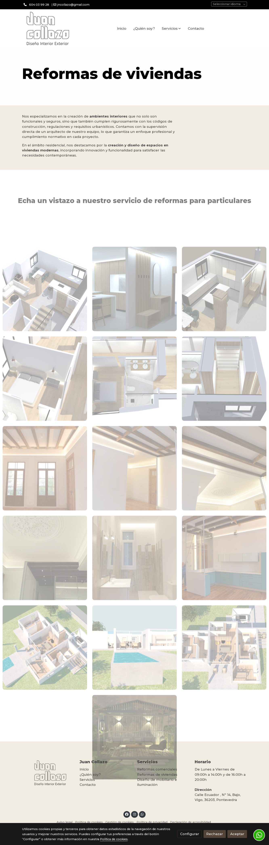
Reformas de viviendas (157, 775)
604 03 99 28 (39, 4)
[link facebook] (126, 814)
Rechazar (214, 834)
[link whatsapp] (142, 814)
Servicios (87, 780)
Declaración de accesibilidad (190, 822)
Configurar (189, 834)
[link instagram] (134, 814)
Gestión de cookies (119, 822)
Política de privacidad (152, 822)
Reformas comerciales (157, 769)
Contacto (88, 785)
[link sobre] (48, 772)
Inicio (84, 769)
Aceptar (237, 834)
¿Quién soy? (90, 775)
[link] (48, 28)
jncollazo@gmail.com (73, 4)
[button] (171, 28)
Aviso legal (65, 822)
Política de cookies (89, 822)
